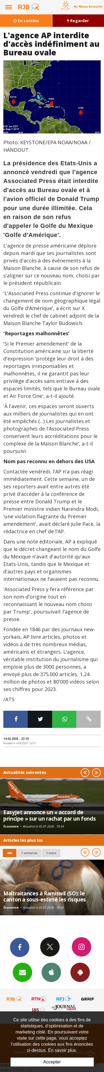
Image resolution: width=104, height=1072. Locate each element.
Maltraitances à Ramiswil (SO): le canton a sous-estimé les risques (44, 896)
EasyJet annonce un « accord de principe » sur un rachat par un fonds (49, 815)
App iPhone (51, 972)
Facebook (19, 947)
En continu (26, 20)
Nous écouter (91, 6)
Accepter (52, 1062)
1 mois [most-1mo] (51, 853)
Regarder (78, 20)
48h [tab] (9, 853)
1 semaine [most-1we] (29, 853)
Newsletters (22, 972)
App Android (80, 972)
